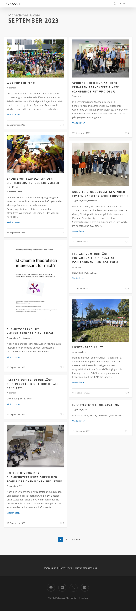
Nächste (76, 539)
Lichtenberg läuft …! (90, 347)
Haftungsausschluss (86, 567)
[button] (125, 3)
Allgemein (11, 87)
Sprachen (76, 96)
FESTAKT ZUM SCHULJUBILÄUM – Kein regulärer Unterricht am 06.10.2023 (32, 384)
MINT (19, 338)
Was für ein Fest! (21, 83)
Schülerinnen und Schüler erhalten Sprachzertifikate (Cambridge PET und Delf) (95, 87)
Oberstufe (92, 200)
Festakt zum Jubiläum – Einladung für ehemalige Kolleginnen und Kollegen (95, 258)
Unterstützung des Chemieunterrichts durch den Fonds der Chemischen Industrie (34, 477)
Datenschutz (65, 567)
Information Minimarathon (96, 405)
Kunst (84, 200)
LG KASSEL (13, 3)
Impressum (50, 567)
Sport (19, 191)
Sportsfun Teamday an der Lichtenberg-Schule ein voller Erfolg (33, 183)
